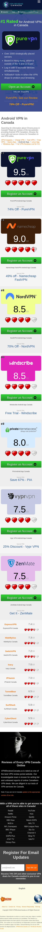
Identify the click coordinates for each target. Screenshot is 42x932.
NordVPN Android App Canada (21, 338)
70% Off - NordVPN (21, 346)
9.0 (19, 239)
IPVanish (10, 678)
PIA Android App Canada (21, 471)
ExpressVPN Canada (10, 628)
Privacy (18, 906)
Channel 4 (31, 833)
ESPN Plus (10, 836)
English (22, 12)
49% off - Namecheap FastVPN (21, 277)
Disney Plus (10, 842)
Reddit (10, 811)
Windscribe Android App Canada (21, 405)
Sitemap (37, 906)
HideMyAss (10, 638)
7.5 (19, 509)
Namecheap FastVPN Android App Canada (21, 268)
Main (13, 12)
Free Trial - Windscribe (21, 413)
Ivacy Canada (10, 668)
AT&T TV (10, 839)
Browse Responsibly (28, 906)
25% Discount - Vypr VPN (21, 546)
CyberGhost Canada (10, 722)
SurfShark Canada (10, 709)
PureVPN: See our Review (22, 97)
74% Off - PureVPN (21, 92)
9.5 (19, 172)
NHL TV (31, 823)
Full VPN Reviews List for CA (28, 144)
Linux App (35, 142)
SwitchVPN (10, 651)
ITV (10, 833)
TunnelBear (10, 691)
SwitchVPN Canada (10, 655)
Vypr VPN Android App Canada (21, 538)
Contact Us (12, 906)
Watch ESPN (31, 820)
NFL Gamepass (10, 826)
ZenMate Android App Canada (21, 605)
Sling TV (31, 836)
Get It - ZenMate (21, 613)
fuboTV (31, 839)
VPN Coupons (6, 140)
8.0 (19, 443)
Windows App (8, 144)
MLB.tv (10, 823)
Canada (5, 12)
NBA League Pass (31, 826)
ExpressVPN (10, 624)
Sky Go (31, 830)
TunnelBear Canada (10, 695)
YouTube (31, 811)
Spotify (31, 817)
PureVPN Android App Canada (21, 201)
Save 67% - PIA (21, 480)
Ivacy (10, 665)
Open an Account (19, 86)
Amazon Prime (10, 817)
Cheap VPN (20, 140)
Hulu (31, 814)
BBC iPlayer (10, 830)
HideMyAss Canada (10, 642)
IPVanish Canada (10, 682)
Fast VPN (30, 140)
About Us (4, 906)
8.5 (19, 309)
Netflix (10, 814)
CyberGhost (10, 718)
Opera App (11, 142)
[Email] (12, 867)
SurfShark (10, 705)
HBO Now (10, 820)
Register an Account (19, 193)
